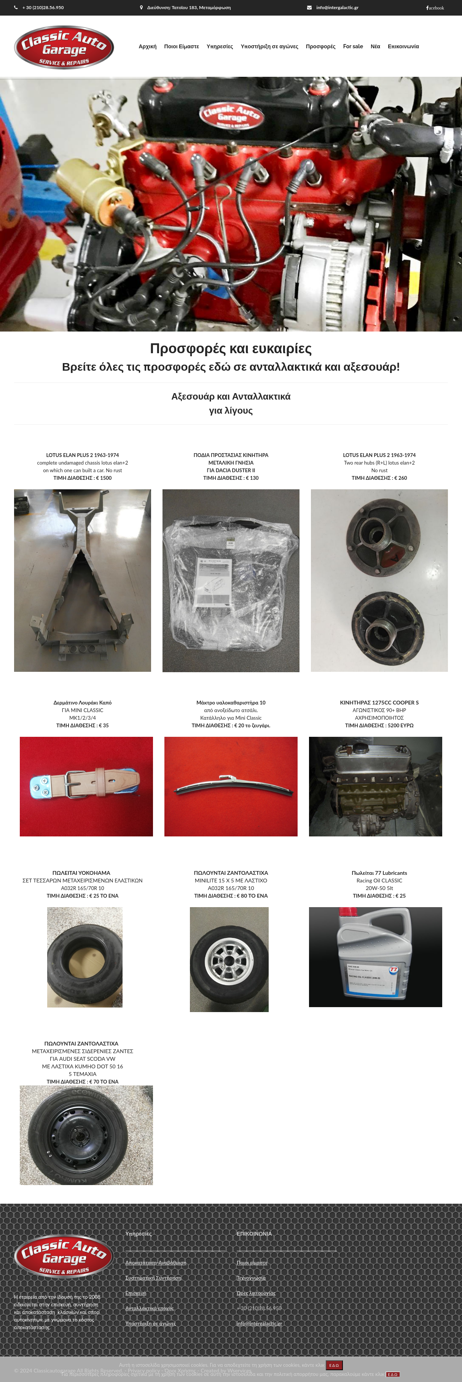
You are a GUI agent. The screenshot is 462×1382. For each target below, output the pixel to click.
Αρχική (148, 46)
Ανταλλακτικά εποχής (150, 1308)
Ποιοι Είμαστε (181, 46)
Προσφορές (321, 46)
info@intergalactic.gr (337, 7)
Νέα (375, 46)
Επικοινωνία (403, 46)
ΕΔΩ (334, 1365)
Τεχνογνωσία (251, 1278)
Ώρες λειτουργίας (256, 1293)
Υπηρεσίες (220, 46)
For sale (353, 46)
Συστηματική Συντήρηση (154, 1278)
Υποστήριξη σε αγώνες (269, 46)
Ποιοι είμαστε (252, 1263)
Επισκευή (136, 1293)
